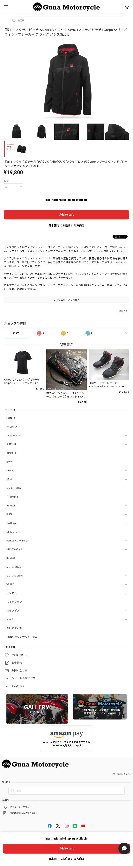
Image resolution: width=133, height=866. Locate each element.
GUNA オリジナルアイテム (21, 636)
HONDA (11, 418)
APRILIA (11, 453)
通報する (123, 311)
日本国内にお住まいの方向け (66, 225)
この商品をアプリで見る (66, 299)
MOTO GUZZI (14, 566)
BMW (9, 461)
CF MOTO (12, 531)
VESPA (10, 584)
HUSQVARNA (14, 549)
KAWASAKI (13, 435)
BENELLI (11, 505)
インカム (11, 593)
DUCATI (11, 470)
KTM (9, 479)
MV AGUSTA (13, 488)
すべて (16, 333)
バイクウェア (14, 601)
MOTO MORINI (14, 575)
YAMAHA (11, 426)
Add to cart (66, 214)
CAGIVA (11, 523)
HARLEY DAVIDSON (17, 540)
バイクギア (12, 610)
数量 (6, 181)
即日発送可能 (14, 628)
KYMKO (10, 558)
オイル (10, 619)
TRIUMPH (12, 496)
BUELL (10, 514)
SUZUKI (11, 444)
